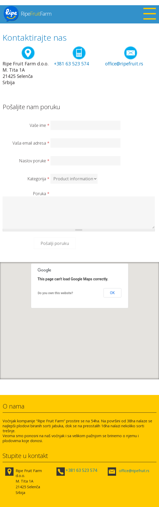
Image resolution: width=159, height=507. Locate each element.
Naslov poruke (34, 161)
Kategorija (38, 179)
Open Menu (149, 14)
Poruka (41, 193)
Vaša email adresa (30, 143)
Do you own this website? (55, 293)
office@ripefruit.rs (124, 63)
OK (112, 293)
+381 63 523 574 (71, 63)
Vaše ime (39, 125)
